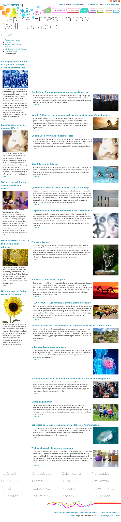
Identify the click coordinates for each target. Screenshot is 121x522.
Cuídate (7, 35)
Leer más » (36, 105)
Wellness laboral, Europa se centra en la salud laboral (13, 185)
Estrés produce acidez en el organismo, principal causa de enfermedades (14, 64)
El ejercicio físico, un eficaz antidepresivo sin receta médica (62, 211)
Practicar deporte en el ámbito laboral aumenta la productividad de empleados (71, 378)
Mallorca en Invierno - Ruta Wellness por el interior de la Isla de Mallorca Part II (71, 325)
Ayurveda (8, 47)
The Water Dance (40, 242)
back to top (74, 516)
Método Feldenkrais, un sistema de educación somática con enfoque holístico (71, 115)
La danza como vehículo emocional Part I (52, 136)
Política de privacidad (107, 516)
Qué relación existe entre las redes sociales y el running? (60, 187)
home (118, 516)
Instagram (66, 512)
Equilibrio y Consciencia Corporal (48, 279)
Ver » (4, 119)
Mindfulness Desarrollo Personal (16, 49)
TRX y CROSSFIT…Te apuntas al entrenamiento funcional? (61, 303)
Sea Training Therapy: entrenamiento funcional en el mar (60, 92)
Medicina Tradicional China (14, 44)
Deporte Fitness (11, 54)
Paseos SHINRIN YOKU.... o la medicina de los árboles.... (15, 243)
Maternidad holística (42, 402)
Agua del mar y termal (12, 40)
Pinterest (102, 512)
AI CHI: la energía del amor (45, 164)
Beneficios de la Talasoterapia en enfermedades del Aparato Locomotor (67, 425)
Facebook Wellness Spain (88, 512)
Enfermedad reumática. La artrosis (49, 347)
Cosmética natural (11, 51)
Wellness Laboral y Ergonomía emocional (52, 448)
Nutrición (8, 42)
